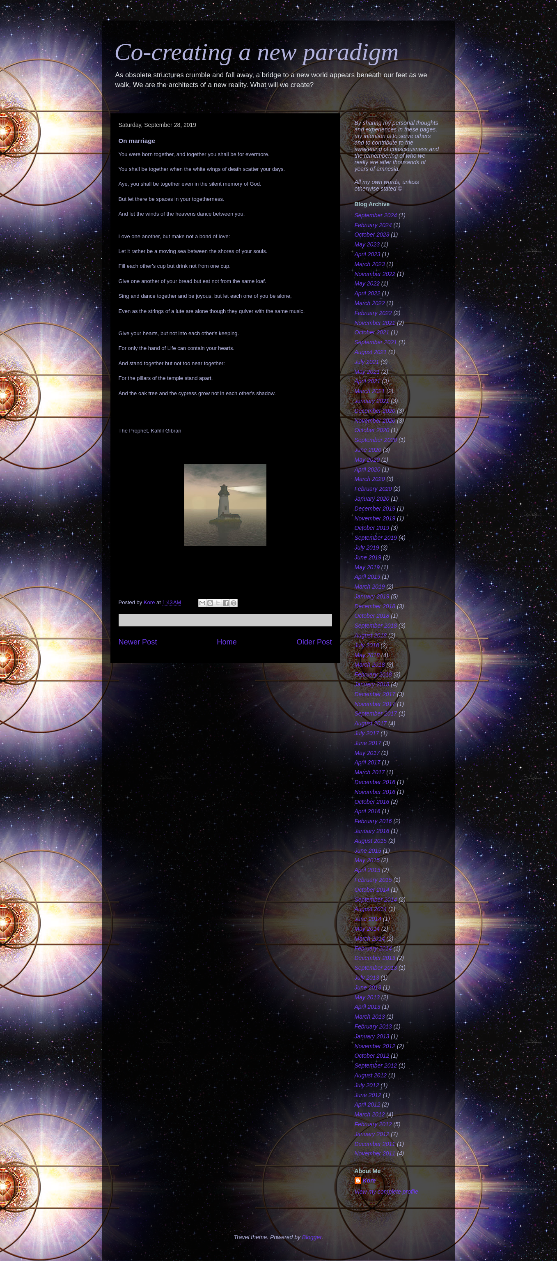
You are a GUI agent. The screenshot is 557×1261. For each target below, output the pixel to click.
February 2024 (373, 225)
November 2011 (375, 1153)
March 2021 (370, 391)
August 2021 (371, 352)
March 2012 (370, 1114)
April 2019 (368, 576)
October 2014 (372, 889)
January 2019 (372, 596)
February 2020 (373, 489)
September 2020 (376, 440)
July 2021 (367, 362)
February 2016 (373, 821)
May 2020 (367, 459)
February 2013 (373, 1026)
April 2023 (368, 254)
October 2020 (372, 430)
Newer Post (138, 642)
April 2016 (368, 811)
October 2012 (372, 1055)
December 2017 (375, 694)
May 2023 (367, 244)
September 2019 (376, 537)
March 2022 (370, 303)
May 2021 (367, 371)
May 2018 (367, 655)
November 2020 (375, 420)
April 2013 (368, 1006)
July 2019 (367, 547)
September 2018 (376, 625)
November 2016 (375, 792)
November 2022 (375, 274)
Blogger (312, 1237)
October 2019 (372, 528)
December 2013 (375, 958)
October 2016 (372, 801)
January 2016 (372, 831)
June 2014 (368, 919)
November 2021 (375, 323)
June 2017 (368, 743)
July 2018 (367, 645)
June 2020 (368, 449)
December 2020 (375, 410)
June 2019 (368, 557)
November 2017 (375, 704)
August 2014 (371, 909)
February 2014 (373, 948)
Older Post (314, 642)
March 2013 (370, 1016)
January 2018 (372, 684)
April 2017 (368, 762)
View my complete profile (386, 1191)
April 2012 (368, 1104)
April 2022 (368, 293)
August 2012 (371, 1075)
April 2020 (368, 469)
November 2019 (375, 518)
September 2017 (376, 713)
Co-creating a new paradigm (257, 51)
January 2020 (372, 498)
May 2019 (367, 567)
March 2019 (370, 586)
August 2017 (371, 723)
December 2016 (375, 782)
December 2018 (375, 606)
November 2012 (375, 1046)
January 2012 (372, 1134)
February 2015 (373, 880)
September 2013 (376, 967)
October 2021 (372, 332)
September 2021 (376, 342)
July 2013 (367, 977)
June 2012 (368, 1095)
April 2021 (368, 381)
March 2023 (370, 264)
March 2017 (370, 772)
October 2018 (372, 615)
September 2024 (376, 215)
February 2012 (373, 1124)
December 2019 (375, 508)
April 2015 (368, 870)
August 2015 (371, 841)
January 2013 (372, 1036)
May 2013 (367, 997)
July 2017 (367, 733)
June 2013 (368, 987)
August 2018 (371, 635)
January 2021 (372, 401)
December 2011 (375, 1144)
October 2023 (372, 234)
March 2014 (370, 938)
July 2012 (367, 1085)
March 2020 (370, 479)
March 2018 (370, 664)
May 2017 (367, 753)
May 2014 (367, 928)
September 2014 (376, 899)
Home (227, 642)
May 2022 (367, 283)
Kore (369, 1180)
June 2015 (368, 850)
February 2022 (373, 313)
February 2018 (373, 674)
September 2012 (376, 1065)
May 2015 (367, 860)
